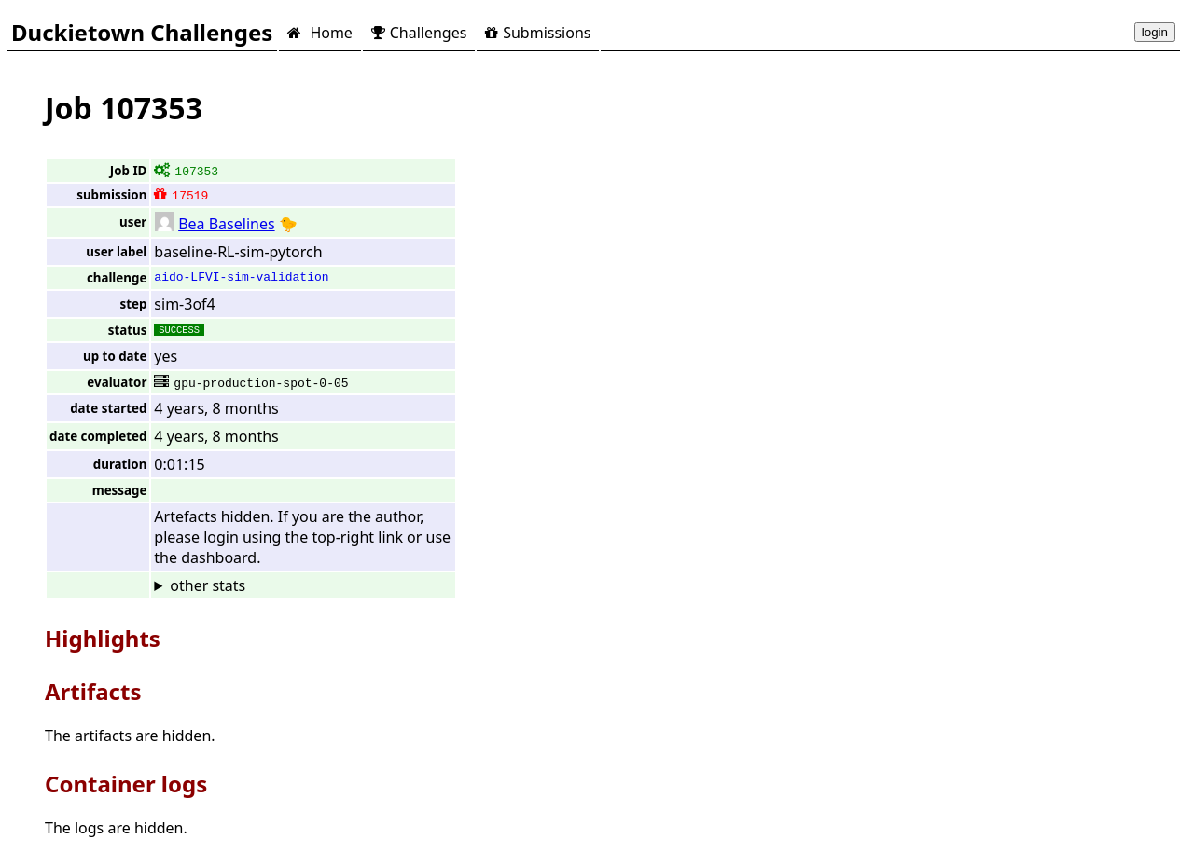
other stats (207, 585)
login (1155, 32)
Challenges (418, 32)
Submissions (537, 32)
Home (319, 32)
